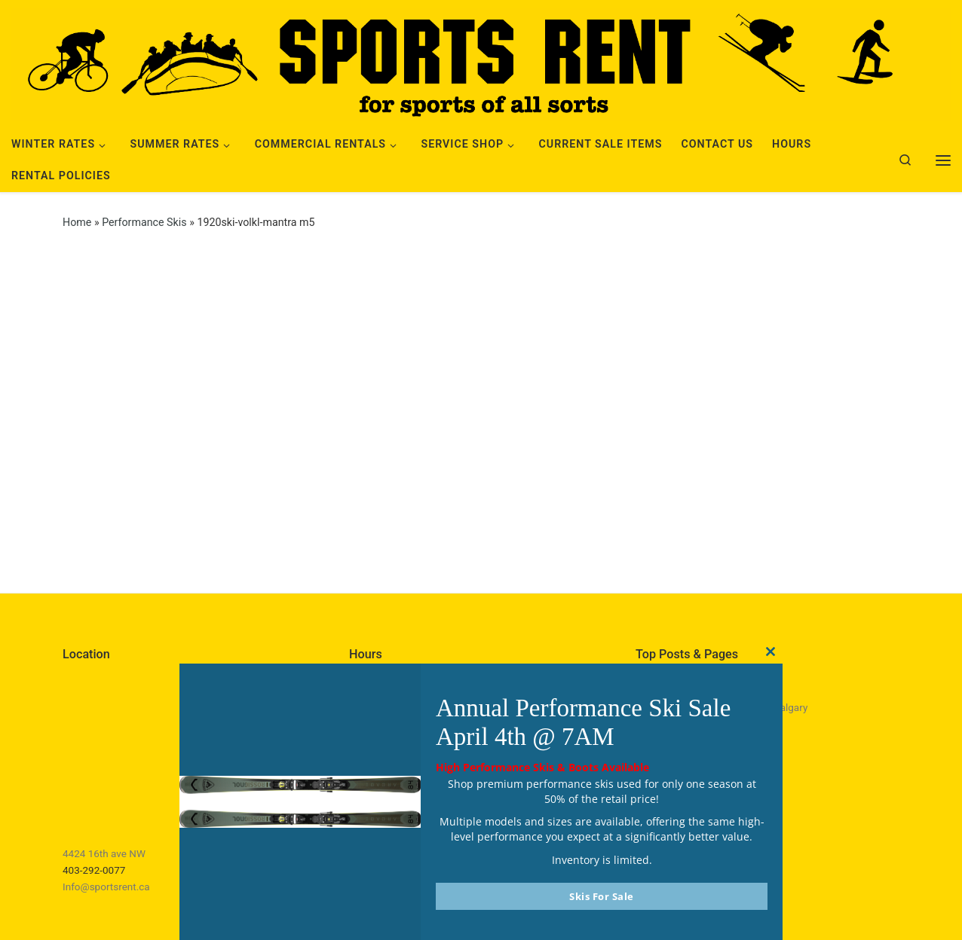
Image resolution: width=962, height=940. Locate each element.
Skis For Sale (601, 896)
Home (77, 222)
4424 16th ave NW (104, 853)
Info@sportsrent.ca (106, 886)
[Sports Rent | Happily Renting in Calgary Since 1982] (481, 61)
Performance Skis (144, 222)
